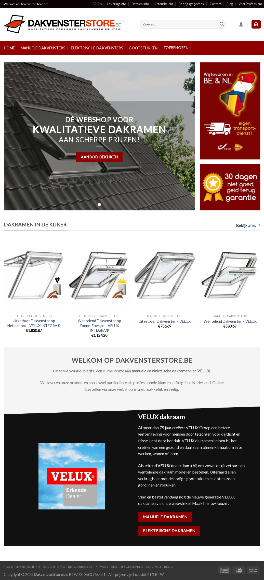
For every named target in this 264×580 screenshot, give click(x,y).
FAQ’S (8, 567)
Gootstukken (143, 48)
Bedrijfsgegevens (191, 4)
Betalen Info (140, 4)
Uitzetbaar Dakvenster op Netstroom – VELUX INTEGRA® (34, 323)
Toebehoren (177, 47)
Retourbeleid (163, 4)
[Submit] (221, 24)
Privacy (101, 567)
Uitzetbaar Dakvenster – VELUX (165, 321)
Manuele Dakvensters (43, 48)
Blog (230, 4)
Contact (215, 4)
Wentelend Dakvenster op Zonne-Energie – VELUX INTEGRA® (99, 325)
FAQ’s (97, 4)
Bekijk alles (248, 225)
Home (9, 48)
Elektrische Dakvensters (97, 48)
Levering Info (116, 4)
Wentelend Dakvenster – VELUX (230, 321)
